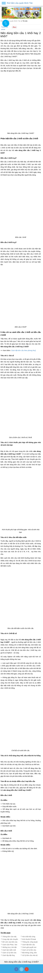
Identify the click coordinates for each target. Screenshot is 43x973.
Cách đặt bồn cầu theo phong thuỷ (23, 350)
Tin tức (25, 21)
